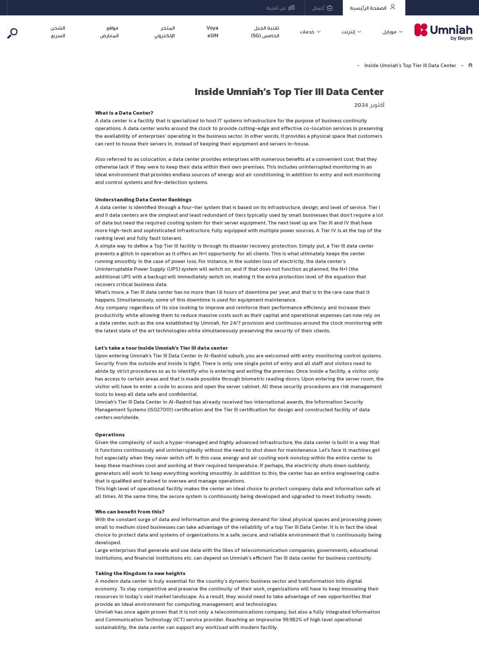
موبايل (392, 31)
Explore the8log (333, 65)
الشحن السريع (64, 31)
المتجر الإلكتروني (175, 31)
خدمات (322, 31)
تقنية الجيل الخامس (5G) (287, 31)
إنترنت (357, 31)
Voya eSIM (226, 31)
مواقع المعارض (118, 31)
